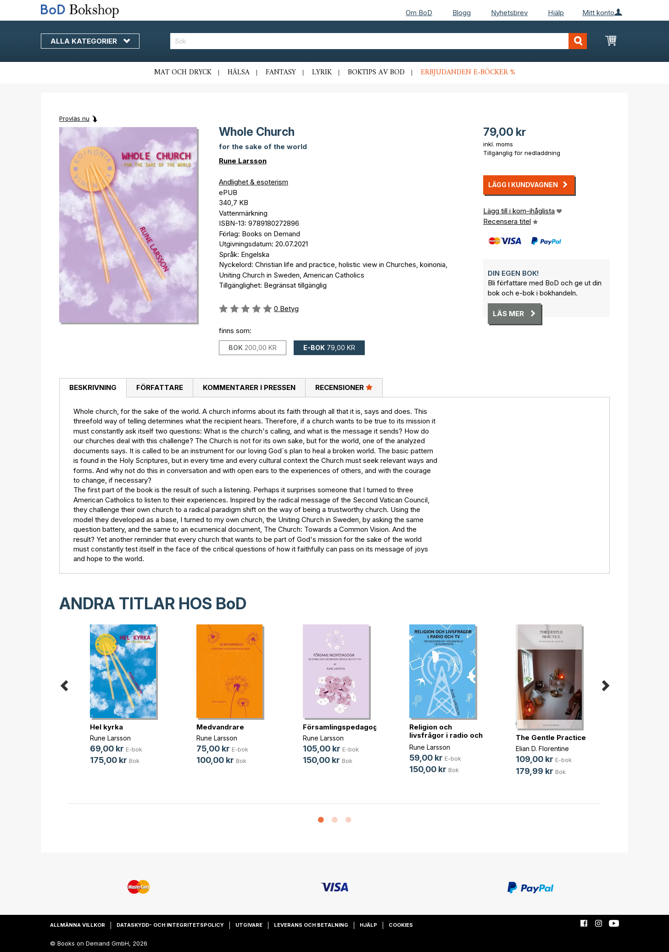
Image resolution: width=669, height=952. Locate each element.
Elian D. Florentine (542, 748)
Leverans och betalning (311, 925)
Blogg (461, 12)
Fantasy (281, 72)
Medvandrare (220, 727)
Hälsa (239, 72)
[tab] (92, 388)
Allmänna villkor (77, 925)
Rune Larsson (243, 160)
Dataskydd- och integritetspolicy (170, 925)
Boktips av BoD (376, 72)
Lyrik (322, 72)
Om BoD (419, 12)
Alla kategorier (90, 41)
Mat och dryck (183, 72)
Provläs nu (74, 118)
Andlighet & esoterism (253, 182)
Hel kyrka (106, 727)
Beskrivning (93, 387)
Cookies (401, 925)
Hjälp (556, 12)
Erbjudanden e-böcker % (468, 72)
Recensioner (344, 387)
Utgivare (248, 925)
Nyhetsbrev (509, 12)
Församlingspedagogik (343, 727)
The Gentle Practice (551, 737)
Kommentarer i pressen (249, 387)
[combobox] (378, 41)
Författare (159, 387)
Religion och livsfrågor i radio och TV (446, 735)
